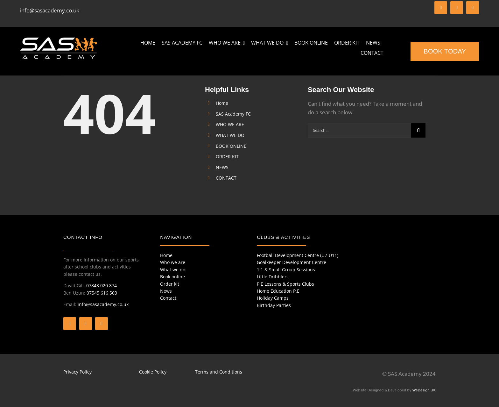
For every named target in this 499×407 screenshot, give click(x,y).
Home (222, 103)
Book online (172, 277)
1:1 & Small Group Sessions (286, 270)
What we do (172, 270)
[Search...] (359, 130)
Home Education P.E (278, 291)
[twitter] (456, 7)
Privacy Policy (77, 372)
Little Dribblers (273, 277)
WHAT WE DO (230, 135)
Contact (168, 298)
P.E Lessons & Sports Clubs (285, 284)
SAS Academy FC (233, 114)
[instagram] (472, 7)
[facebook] (440, 7)
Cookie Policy (152, 372)
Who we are (172, 262)
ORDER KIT (227, 157)
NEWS (222, 167)
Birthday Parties (274, 305)
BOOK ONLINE (231, 146)
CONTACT (226, 178)
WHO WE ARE (230, 124)
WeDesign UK (424, 390)
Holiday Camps (273, 298)
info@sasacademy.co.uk (49, 10)
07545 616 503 (102, 293)
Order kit (169, 284)
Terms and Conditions (218, 372)
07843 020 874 (101, 285)
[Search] (418, 130)
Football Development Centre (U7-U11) (297, 255)
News (166, 291)
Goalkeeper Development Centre (291, 262)
